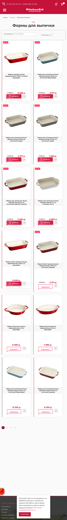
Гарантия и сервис (8, 518)
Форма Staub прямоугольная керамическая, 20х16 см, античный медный (47, 265)
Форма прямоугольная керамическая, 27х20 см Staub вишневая (16, 76)
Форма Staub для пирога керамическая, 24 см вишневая (16, 328)
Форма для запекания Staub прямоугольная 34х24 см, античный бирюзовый (16, 390)
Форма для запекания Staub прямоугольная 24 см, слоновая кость (48, 202)
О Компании (6, 506)
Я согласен (24, 514)
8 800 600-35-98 (30, 4)
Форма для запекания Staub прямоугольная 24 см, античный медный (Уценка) (16, 202)
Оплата (4, 512)
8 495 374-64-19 (14, 4)
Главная (5, 17)
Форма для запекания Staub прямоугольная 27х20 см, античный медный (48, 390)
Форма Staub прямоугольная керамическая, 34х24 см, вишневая (16, 263)
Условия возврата (8, 515)
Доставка (5, 509)
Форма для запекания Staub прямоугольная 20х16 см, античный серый (16, 139)
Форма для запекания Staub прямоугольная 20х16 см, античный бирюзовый (48, 76)
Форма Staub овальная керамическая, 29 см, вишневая (48, 328)
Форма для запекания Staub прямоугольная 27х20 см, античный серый (48, 139)
